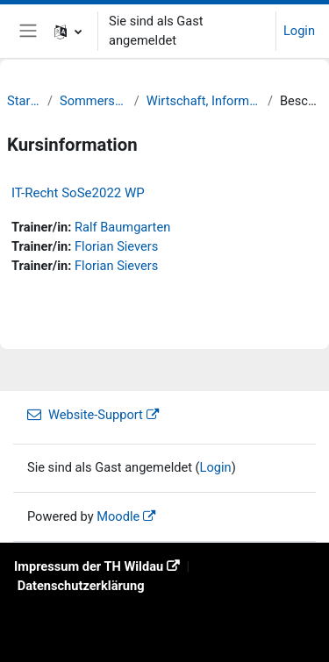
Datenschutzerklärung (81, 586)
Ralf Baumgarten (122, 227)
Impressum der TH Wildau (88, 566)
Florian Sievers (116, 246)
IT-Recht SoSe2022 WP (78, 193)
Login (299, 31)
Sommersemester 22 (93, 101)
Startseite (23, 101)
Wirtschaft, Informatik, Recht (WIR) (204, 101)
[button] (68, 31)
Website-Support (85, 415)
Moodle (118, 516)
